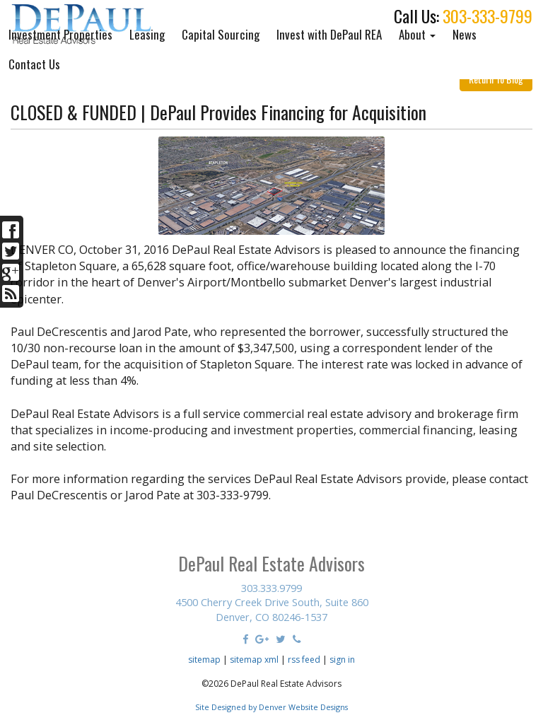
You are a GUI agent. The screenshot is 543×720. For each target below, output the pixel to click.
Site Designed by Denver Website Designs (271, 707)
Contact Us (34, 64)
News (464, 34)
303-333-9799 (487, 16)
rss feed (304, 660)
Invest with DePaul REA (329, 34)
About (417, 34)
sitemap (204, 660)
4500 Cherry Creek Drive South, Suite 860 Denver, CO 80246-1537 (271, 609)
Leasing (147, 34)
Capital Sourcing (220, 34)
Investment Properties (60, 34)
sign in (342, 660)
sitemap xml (254, 660)
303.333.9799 (271, 588)
